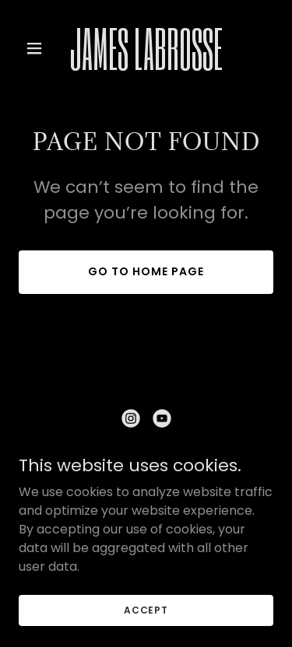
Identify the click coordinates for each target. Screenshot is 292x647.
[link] (146, 66)
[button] (38, 48)
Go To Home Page (146, 271)
